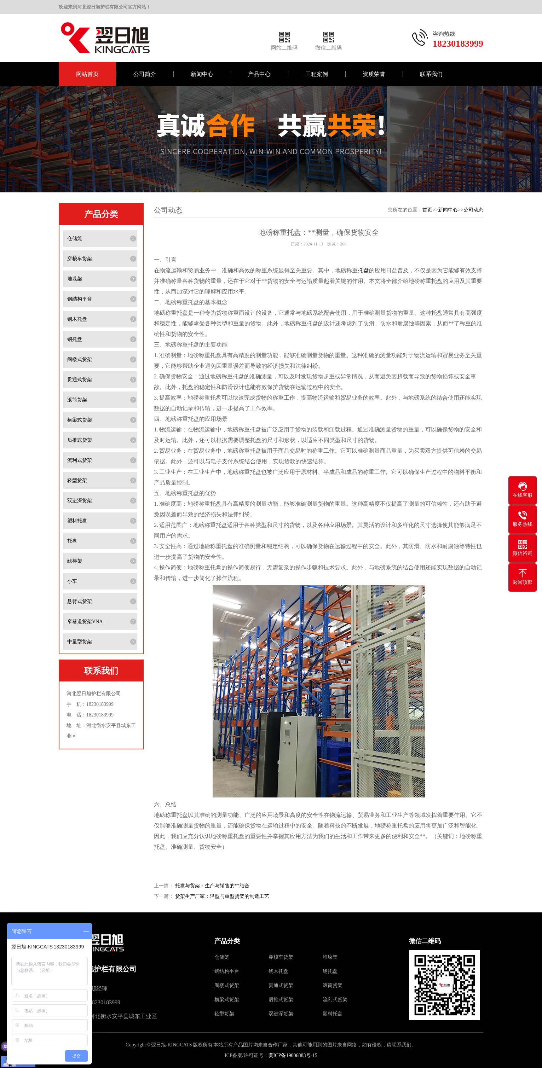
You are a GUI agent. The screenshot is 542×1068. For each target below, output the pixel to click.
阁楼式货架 (79, 359)
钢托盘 (74, 339)
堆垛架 (74, 278)
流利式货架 (79, 460)
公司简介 (144, 74)
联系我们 (431, 74)
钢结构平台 (79, 299)
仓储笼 (74, 238)
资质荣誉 (374, 74)
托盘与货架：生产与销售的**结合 (212, 885)
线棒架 (74, 561)
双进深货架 (79, 500)
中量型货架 (79, 641)
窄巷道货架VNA (85, 621)
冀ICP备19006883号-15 (293, 1055)
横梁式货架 (79, 420)
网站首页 (87, 74)
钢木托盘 (77, 319)
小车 (72, 581)
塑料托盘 (77, 520)
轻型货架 (77, 480)
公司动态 (473, 210)
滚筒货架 (77, 399)
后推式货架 (79, 440)
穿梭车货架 (79, 258)
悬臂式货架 (79, 601)
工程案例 (316, 74)
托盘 (72, 541)
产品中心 (259, 74)
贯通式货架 (79, 379)
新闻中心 (202, 74)
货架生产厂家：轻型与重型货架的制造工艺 (222, 896)
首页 (427, 210)
